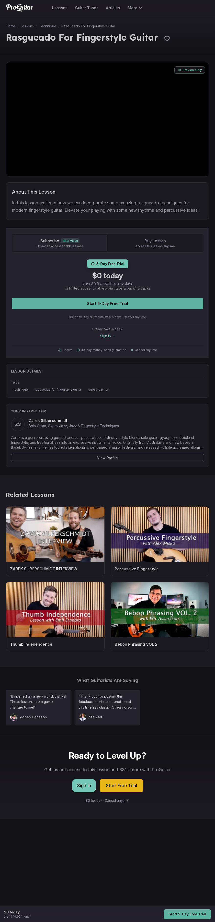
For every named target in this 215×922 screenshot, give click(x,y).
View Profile (107, 458)
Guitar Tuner (86, 7)
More (135, 7)
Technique (47, 26)
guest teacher (98, 389)
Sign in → (107, 336)
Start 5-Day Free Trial (107, 303)
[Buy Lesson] (155, 243)
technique (20, 389)
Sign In (84, 785)
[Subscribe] (60, 243)
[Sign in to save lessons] (167, 38)
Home (10, 26)
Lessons (59, 7)
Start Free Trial (121, 785)
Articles (113, 7)
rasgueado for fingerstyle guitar (58, 389)
